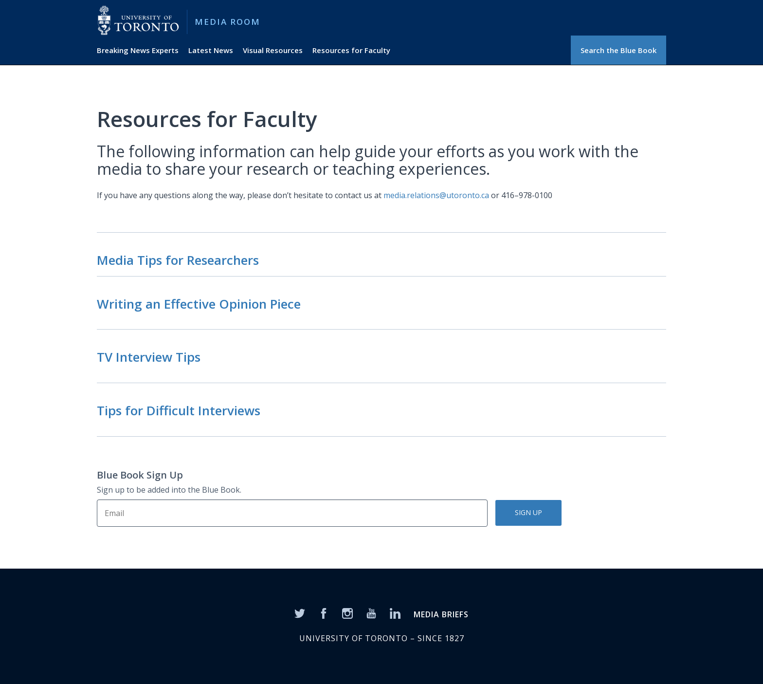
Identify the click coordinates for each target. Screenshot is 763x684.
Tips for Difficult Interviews (178, 410)
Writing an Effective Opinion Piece (199, 304)
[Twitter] (300, 613)
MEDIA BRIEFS (441, 614)
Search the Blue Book (618, 50)
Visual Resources (273, 50)
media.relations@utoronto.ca (436, 195)
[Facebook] (323, 613)
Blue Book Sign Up (140, 475)
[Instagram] (347, 613)
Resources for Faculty (351, 50)
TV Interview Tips (148, 357)
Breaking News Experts (138, 50)
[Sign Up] (292, 513)
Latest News (210, 50)
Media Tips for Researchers (178, 260)
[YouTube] (371, 613)
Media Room (227, 21)
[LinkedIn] (395, 613)
